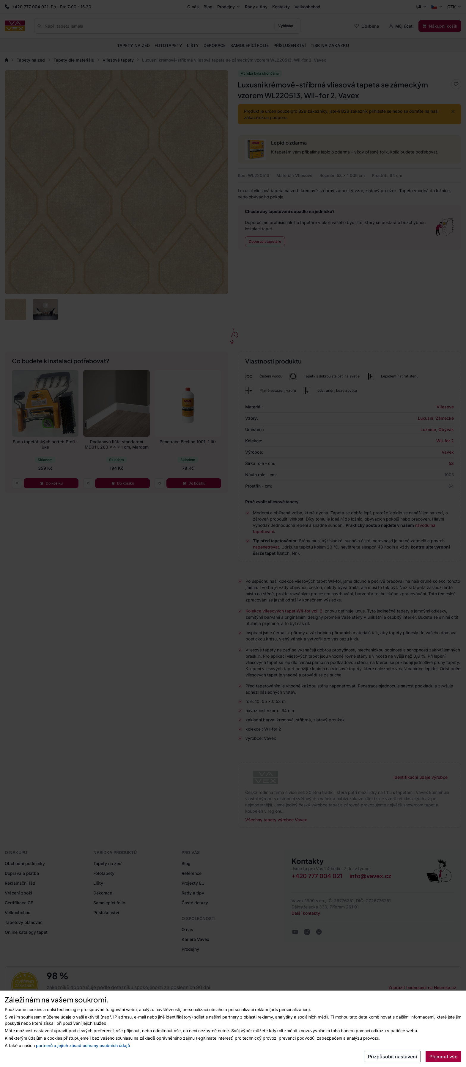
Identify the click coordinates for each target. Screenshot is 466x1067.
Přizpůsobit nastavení (392, 1057)
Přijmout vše (443, 1057)
